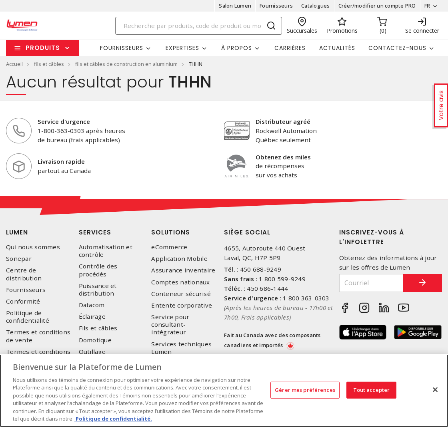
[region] (224, 390)
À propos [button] (236, 48)
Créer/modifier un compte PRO (377, 5)
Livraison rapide (61, 161)
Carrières (290, 48)
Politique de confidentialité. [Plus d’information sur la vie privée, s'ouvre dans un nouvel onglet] (113, 418)
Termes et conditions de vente (38, 336)
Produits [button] (43, 48)
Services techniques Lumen (181, 348)
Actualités (337, 48)
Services (95, 232)
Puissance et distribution (98, 289)
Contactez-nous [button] (397, 48)
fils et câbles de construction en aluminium (126, 64)
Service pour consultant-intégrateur (170, 324)
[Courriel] (371, 283)
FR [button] (427, 5)
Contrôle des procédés (98, 270)
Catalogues (315, 5)
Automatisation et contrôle (105, 250)
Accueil (14, 64)
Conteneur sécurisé (181, 294)
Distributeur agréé (283, 121)
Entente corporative (181, 305)
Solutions (170, 232)
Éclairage (92, 316)
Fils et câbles (98, 328)
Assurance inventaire (183, 270)
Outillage (92, 352)
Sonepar (19, 258)
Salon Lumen (235, 5)
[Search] (198, 26)
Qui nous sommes (33, 247)
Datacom (92, 305)
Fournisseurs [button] (121, 48)
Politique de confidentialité (27, 316)
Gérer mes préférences (305, 389)
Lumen (17, 232)
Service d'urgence (64, 121)
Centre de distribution (24, 274)
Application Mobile (179, 258)
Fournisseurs (276, 5)
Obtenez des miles (283, 157)
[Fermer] (435, 389)
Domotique (95, 340)
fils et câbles (49, 64)
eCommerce (169, 247)
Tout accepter (371, 389)
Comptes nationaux (180, 282)
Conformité (23, 301)
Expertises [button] (182, 48)
